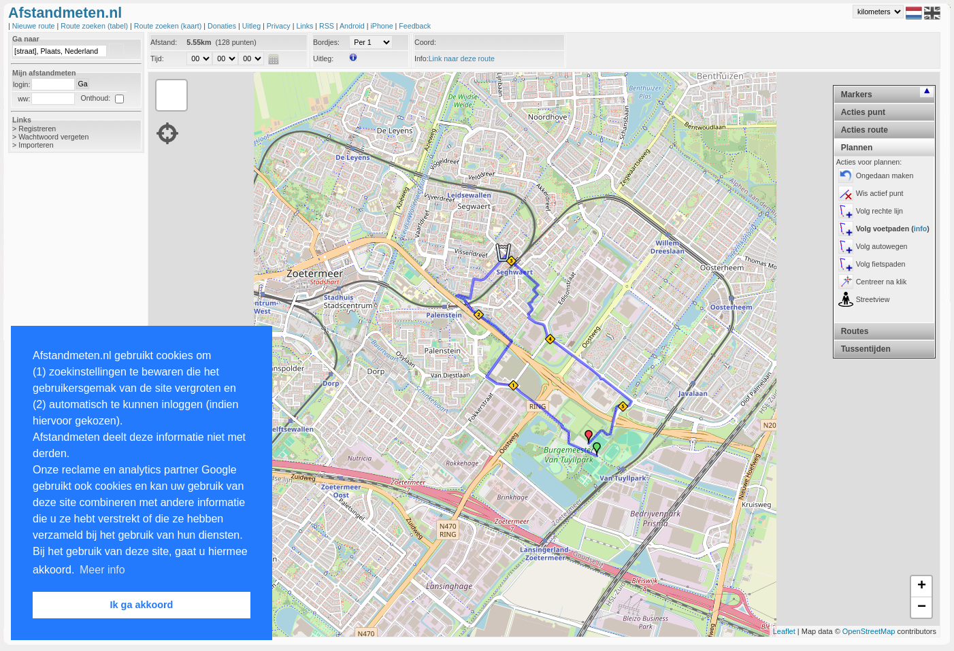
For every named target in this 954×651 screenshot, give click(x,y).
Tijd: (157, 58)
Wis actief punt (880, 193)
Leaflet (784, 631)
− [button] (921, 607)
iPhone (382, 26)
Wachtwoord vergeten (53, 137)
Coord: (425, 42)
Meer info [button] (102, 569)
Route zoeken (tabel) (95, 26)
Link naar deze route (462, 58)
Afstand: (163, 42)
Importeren (36, 145)
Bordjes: (326, 42)
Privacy (280, 26)
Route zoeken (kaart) (168, 26)
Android (353, 26)
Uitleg (252, 26)
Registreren (37, 128)
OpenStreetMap (868, 631)
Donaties (223, 26)
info (920, 228)
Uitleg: (323, 58)
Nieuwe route (34, 26)
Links (305, 26)
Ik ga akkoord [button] (142, 604)
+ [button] (921, 586)
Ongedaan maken (885, 175)
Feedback (415, 26)
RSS (327, 26)
